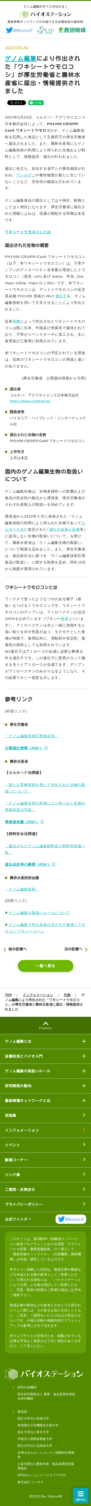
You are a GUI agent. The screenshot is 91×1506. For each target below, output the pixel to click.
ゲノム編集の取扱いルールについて (39, 913)
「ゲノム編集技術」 (22, 889)
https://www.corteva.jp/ (30, 401)
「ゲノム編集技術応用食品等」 (31, 736)
